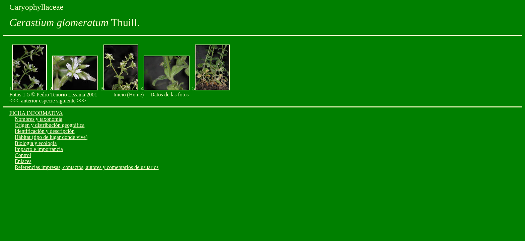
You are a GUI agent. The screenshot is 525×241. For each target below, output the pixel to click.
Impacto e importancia (39, 149)
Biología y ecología (36, 143)
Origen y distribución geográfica (49, 125)
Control (23, 155)
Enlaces (23, 161)
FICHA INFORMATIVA (36, 113)
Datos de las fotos (169, 94)
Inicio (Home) (128, 94)
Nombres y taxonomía (38, 119)
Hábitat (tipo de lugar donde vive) (51, 137)
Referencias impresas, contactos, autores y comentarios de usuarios (87, 167)
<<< (13, 100)
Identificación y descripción (45, 131)
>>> (81, 100)
